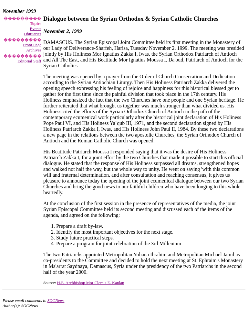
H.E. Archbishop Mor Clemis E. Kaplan (90, 282)
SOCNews (56, 300)
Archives (33, 50)
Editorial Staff (29, 61)
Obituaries (32, 33)
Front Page (32, 44)
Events (35, 28)
